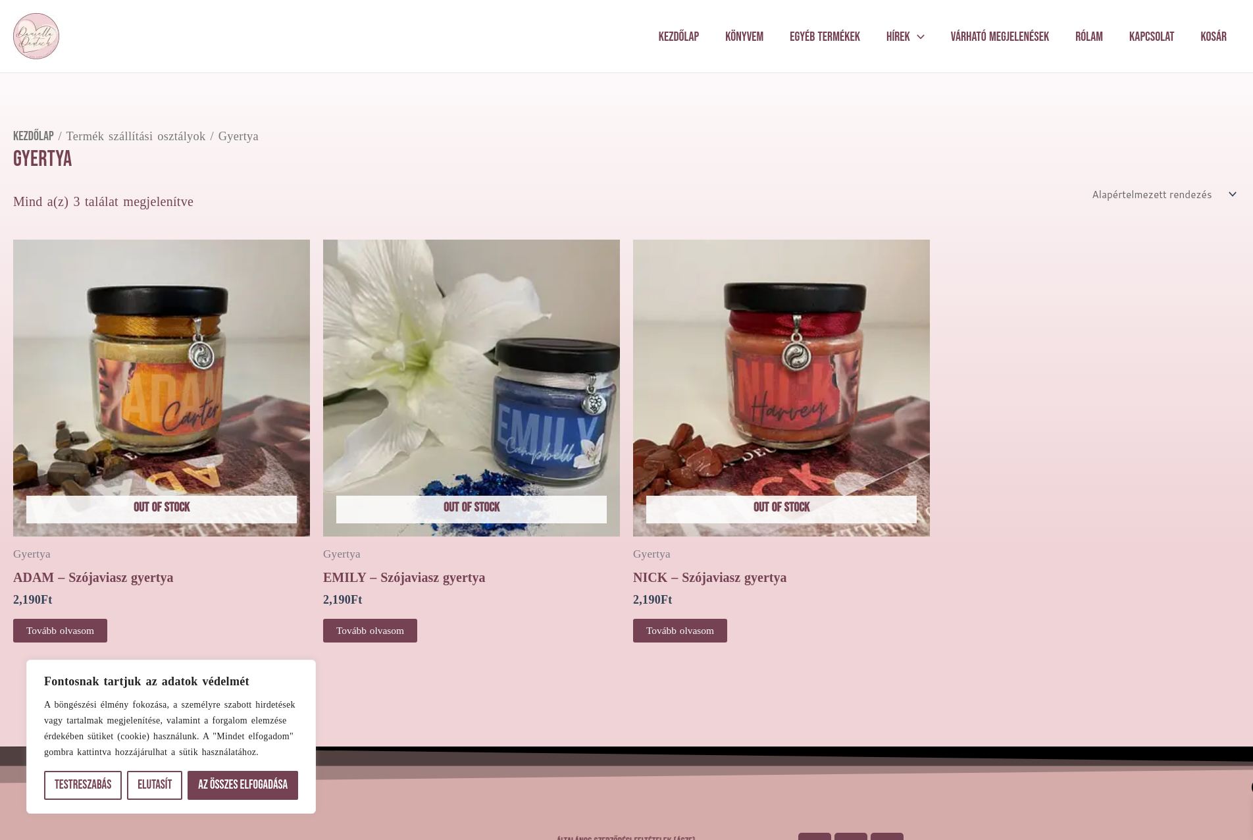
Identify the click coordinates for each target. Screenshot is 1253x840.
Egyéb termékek (825, 37)
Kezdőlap (679, 37)
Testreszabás (83, 785)
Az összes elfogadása (243, 785)
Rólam (1089, 37)
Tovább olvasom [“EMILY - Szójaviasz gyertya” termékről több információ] (371, 631)
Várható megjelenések (1000, 37)
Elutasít (155, 785)
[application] (917, 37)
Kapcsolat (1152, 37)
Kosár (1214, 37)
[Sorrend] (1160, 194)
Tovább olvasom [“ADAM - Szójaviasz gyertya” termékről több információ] (61, 631)
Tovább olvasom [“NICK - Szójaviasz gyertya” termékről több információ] (681, 631)
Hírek (905, 37)
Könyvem (744, 37)
